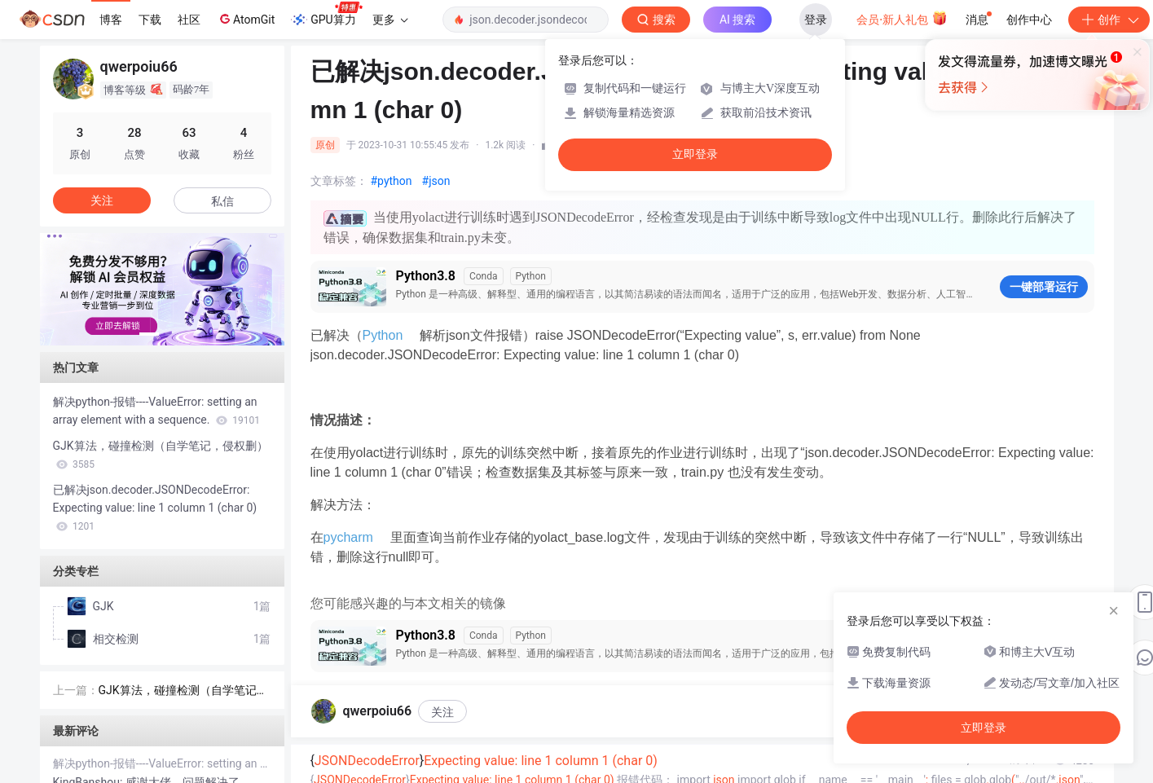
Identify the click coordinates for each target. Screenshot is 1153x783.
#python (391, 180)
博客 (110, 19)
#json (436, 180)
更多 (390, 19)
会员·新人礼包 (901, 18)
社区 (189, 19)
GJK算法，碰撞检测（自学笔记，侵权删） (160, 454)
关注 (442, 712)
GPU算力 (326, 15)
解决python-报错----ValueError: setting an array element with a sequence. (157, 410)
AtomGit (246, 19)
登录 (815, 19)
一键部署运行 (1044, 286)
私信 (222, 201)
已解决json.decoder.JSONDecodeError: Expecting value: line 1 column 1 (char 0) (155, 507)
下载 (150, 19)
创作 (1109, 19)
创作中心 (1029, 19)
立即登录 (695, 154)
